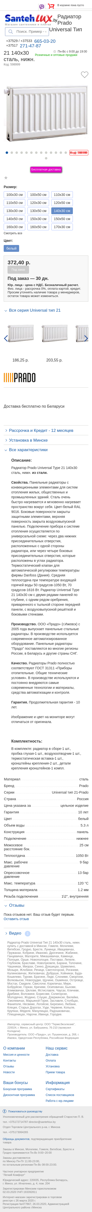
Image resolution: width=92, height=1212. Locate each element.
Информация (58, 1083)
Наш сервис (56, 1048)
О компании (14, 1048)
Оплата (51, 1060)
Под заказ (18, 269)
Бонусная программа (17, 1089)
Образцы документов (16, 1139)
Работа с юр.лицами (59, 1101)
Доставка (52, 1054)
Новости (8, 1072)
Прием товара (55, 1072)
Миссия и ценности (16, 1054)
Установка (53, 1066)
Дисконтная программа (19, 1095)
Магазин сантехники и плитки (28, 24)
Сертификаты (55, 1089)
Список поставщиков (60, 1095)
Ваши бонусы (15, 1083)
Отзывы (8, 1066)
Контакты (9, 1060)
